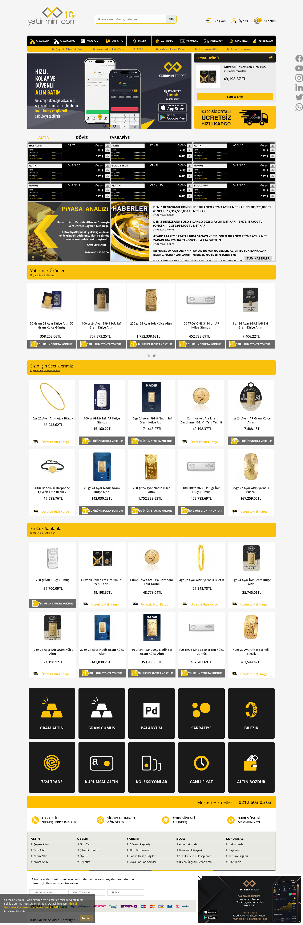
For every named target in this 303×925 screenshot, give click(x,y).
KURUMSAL (189, 41)
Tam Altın (39, 850)
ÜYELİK (82, 838)
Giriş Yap (85, 844)
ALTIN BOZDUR (263, 41)
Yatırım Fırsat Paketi (173, 49)
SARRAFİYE (114, 41)
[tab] (46, 137)
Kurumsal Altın (208, 49)
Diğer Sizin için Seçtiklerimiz (45, 370)
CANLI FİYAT (238, 41)
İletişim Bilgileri (238, 856)
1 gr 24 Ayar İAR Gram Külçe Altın (250, 420)
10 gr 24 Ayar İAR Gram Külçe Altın (52, 652)
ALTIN (35, 838)
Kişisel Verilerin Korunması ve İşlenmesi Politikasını (40, 905)
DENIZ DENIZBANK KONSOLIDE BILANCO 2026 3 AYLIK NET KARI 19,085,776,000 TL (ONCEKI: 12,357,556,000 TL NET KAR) (212, 209)
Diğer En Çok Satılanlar (42, 532)
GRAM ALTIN (39, 41)
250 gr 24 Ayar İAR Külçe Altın (197, 323)
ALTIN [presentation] (44, 137)
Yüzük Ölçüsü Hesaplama (195, 856)
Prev (30, 91)
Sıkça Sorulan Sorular (142, 862)
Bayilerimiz (235, 850)
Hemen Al (35, 347)
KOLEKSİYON (213, 41)
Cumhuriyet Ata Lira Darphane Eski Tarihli (152, 582)
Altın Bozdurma (241, 49)
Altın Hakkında (188, 844)
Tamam (86, 918)
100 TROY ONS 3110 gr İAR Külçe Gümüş (246, 325)
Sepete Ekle (235, 96)
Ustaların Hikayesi (190, 850)
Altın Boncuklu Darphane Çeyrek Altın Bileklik (52, 490)
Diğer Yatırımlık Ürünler (43, 275)
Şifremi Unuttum (90, 850)
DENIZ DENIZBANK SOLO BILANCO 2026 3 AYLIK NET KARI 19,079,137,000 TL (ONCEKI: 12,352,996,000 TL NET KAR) (207, 224)
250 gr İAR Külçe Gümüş (52, 580)
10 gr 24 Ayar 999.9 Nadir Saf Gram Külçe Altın (151, 420)
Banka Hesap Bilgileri (142, 856)
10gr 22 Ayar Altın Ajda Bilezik (52, 418)
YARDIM (133, 838)
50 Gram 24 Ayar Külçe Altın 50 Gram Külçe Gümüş (98, 325)
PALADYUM (89, 41)
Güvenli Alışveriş (139, 844)
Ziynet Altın (40, 862)
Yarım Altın (40, 856)
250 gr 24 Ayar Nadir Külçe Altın (151, 490)
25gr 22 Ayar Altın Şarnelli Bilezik (251, 490)
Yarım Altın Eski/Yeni (110, 49)
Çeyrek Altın (41, 844)
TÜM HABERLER (258, 258)
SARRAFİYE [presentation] (120, 137)
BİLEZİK (139, 41)
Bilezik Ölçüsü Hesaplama (195, 862)
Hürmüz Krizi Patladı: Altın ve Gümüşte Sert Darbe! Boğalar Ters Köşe (83, 224)
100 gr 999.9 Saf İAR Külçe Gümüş (102, 420)
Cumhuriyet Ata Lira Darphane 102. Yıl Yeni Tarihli (48, 325)
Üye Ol (84, 856)
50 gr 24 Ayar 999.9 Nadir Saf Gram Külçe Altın (152, 652)
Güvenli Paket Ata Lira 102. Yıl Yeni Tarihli (245, 69)
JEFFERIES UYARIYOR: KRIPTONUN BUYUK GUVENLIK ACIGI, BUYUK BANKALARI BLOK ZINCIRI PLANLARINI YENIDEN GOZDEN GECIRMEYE (210, 253)
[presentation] (183, 885)
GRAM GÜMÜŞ (64, 41)
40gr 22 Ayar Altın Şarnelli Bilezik (251, 652)
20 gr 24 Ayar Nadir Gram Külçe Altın (102, 490)
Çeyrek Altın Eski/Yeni (70, 49)
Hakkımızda (236, 844)
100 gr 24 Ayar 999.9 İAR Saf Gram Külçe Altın (147, 325)
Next (188, 91)
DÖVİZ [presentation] (82, 137)
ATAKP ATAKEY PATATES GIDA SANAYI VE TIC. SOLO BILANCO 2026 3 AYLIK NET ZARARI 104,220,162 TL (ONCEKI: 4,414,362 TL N (210, 238)
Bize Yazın (235, 862)
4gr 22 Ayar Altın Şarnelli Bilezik (201, 580)
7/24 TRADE (164, 41)
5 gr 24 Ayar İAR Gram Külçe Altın (251, 582)
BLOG (180, 838)
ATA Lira (141, 49)
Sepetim (85, 862)
